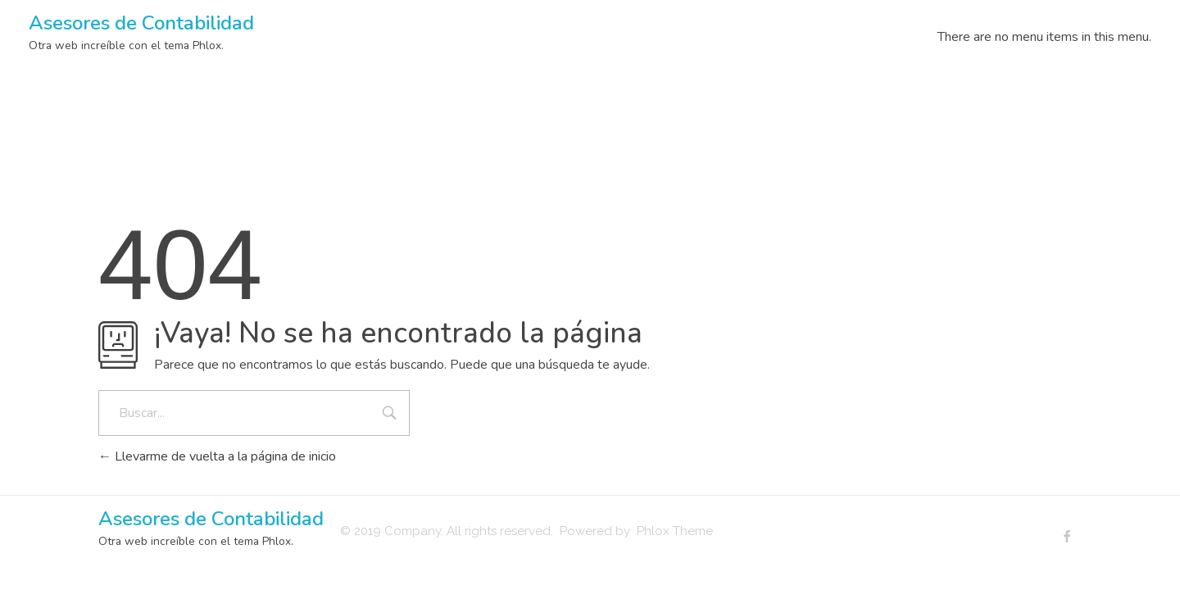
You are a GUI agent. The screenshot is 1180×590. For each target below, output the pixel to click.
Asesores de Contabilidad (141, 23)
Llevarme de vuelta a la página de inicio (217, 456)
